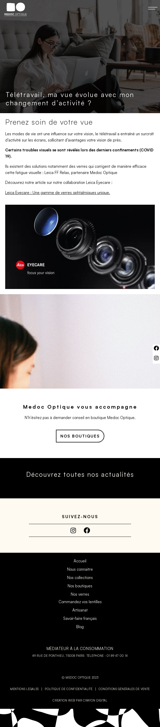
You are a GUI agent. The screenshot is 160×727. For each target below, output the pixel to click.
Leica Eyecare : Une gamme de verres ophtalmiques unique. (57, 192)
